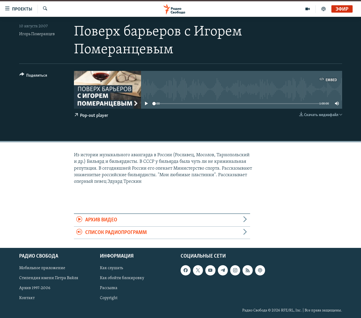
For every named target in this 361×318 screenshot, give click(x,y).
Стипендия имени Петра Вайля (48, 278)
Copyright (108, 298)
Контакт (27, 298)
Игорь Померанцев (37, 34)
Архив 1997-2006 (34, 288)
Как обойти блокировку (122, 278)
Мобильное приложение (42, 268)
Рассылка (108, 288)
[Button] (33, 76)
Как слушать (111, 268)
